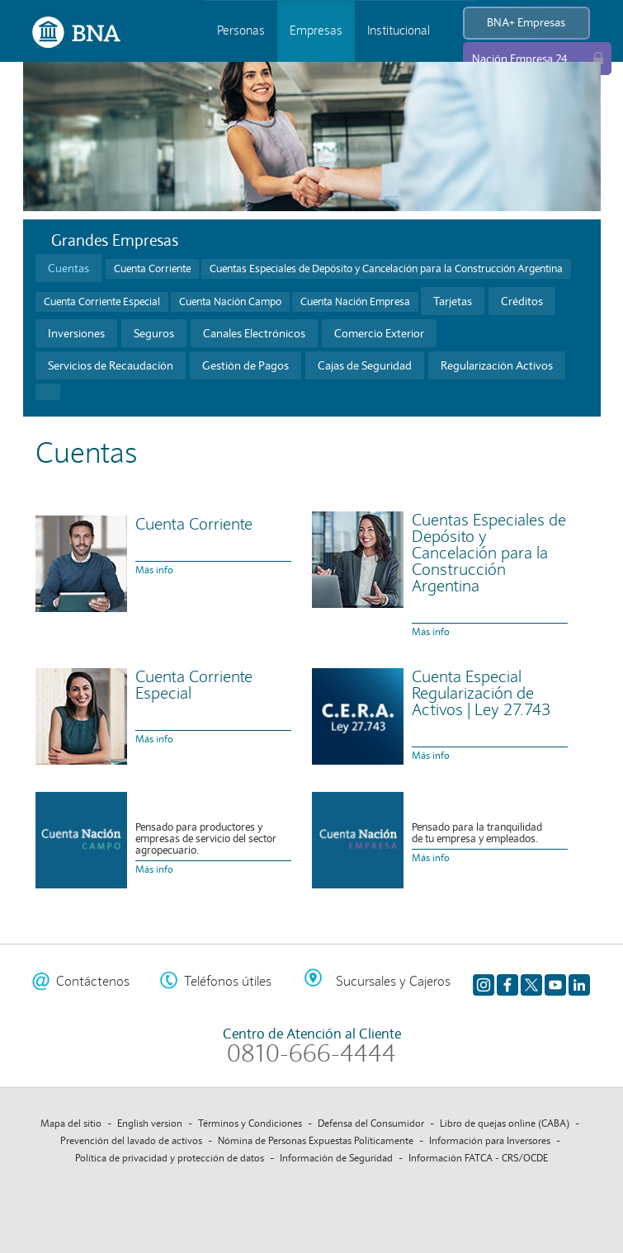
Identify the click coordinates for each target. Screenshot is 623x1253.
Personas (241, 30)
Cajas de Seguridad (365, 365)
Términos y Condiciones (250, 1123)
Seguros (154, 333)
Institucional (398, 30)
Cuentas (68, 268)
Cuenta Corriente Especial (102, 302)
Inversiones (76, 333)
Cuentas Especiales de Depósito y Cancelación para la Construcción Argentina (386, 269)
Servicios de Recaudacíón (110, 365)
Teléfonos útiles (227, 981)
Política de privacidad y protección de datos (169, 1158)
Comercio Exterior (379, 333)
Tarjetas (452, 301)
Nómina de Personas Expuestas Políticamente (315, 1140)
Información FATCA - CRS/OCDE (478, 1158)
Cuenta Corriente (152, 269)
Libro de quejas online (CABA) (504, 1123)
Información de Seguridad (336, 1158)
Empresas (316, 30)
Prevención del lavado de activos (131, 1140)
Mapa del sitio (70, 1123)
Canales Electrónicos (254, 333)
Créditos (522, 301)
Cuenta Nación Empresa (355, 302)
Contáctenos (93, 981)
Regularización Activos (497, 365)
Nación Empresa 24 (520, 58)
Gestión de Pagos (245, 365)
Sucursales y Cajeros (393, 981)
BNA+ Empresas (526, 22)
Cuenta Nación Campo (230, 302)
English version (149, 1123)
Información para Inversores (489, 1140)
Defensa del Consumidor (371, 1123)
